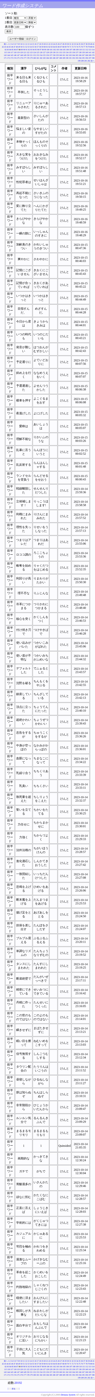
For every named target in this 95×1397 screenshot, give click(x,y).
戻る (13, 1389)
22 (49, 44)
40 (91, 44)
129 (50, 52)
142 (93, 52)
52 (26, 47)
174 (15, 58)
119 (18, 52)
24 (54, 44)
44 (8, 47)
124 (34, 52)
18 (40, 44)
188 (60, 58)
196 (86, 58)
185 (50, 58)
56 (35, 47)
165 (76, 55)
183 (44, 58)
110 (80, 50)
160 (60, 55)
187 (57, 58)
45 (10, 47)
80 (91, 47)
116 (8, 52)
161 (63, 55)
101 (51, 50)
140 (86, 52)
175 (18, 58)
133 (63, 52)
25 (56, 44)
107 (70, 50)
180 (34, 58)
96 (38, 50)
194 (80, 58)
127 (44, 52)
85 (13, 50)
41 (93, 44)
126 (41, 52)
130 (54, 52)
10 (21, 44)
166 (80, 55)
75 (79, 47)
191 (70, 58)
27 (61, 44)
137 (76, 52)
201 (85, 61)
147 (18, 55)
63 (52, 47)
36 (82, 44)
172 (8, 58)
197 (89, 58)
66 (59, 47)
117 (12, 52)
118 (15, 52)
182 (41, 58)
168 (86, 55)
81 (93, 47)
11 (24, 44)
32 (73, 44)
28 (63, 44)
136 (73, 52)
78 (87, 47)
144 (8, 55)
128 (47, 52)
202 (89, 61)
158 (54, 55)
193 (76, 58)
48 (17, 47)
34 (77, 44)
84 (10, 50)
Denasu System (68, 1394)
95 (36, 50)
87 (17, 50)
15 (33, 44)
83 (8, 50)
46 (12, 47)
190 (67, 58)
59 (42, 47)
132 (60, 52)
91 (27, 50)
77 (84, 47)
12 (26, 44)
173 (11, 58)
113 (89, 50)
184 (47, 58)
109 (77, 50)
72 (73, 47)
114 (93, 50)
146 (15, 55)
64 (54, 47)
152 (34, 55)
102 (54, 50)
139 (83, 52)
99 (45, 50)
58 (40, 47)
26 (59, 44)
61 (47, 47)
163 (70, 55)
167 (83, 55)
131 (57, 52)
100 (47, 50)
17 (38, 44)
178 (28, 58)
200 (82, 61)
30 (68, 44)
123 (31, 52)
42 (3, 47)
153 (37, 55)
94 (33, 50)
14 (31, 44)
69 (66, 47)
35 (79, 44)
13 (28, 44)
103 (57, 50)
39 (89, 44)
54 (31, 47)
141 (89, 52)
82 (6, 50)
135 (70, 52)
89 (22, 50)
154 (41, 55)
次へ (92, 61)
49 (19, 47)
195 (83, 58)
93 (31, 50)
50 (21, 47)
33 (75, 44)
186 (54, 58)
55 (33, 47)
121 (24, 52)
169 (89, 55)
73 (75, 47)
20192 (18, 1382)
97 (40, 50)
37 (84, 44)
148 (21, 55)
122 (28, 52)
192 (73, 58)
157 (50, 55)
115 (5, 52)
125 (37, 52)
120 (21, 52)
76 (82, 47)
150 (28, 55)
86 (15, 50)
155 (44, 55)
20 (45, 44)
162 (67, 55)
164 (73, 55)
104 (60, 50)
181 (37, 58)
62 (49, 47)
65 (56, 47)
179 (31, 58)
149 (24, 55)
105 (64, 50)
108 (74, 50)
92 (29, 50)
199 (79, 61)
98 (43, 50)
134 (67, 52)
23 (52, 44)
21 (47, 44)
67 (61, 47)
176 (21, 58)
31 (70, 44)
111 (83, 50)
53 (28, 47)
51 (24, 47)
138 (80, 52)
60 (45, 47)
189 (63, 58)
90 (24, 50)
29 (66, 44)
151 (31, 55)
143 (5, 55)
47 (14, 47)
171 (5, 58)
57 (38, 47)
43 (5, 47)
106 (67, 50)
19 (42, 44)
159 (57, 55)
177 (24, 58)
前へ (6, 44)
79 (89, 47)
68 (63, 47)
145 (11, 55)
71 (70, 47)
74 (77, 47)
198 (93, 58)
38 (87, 44)
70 (68, 47)
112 (86, 50)
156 (47, 55)
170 (93, 55)
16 (35, 44)
